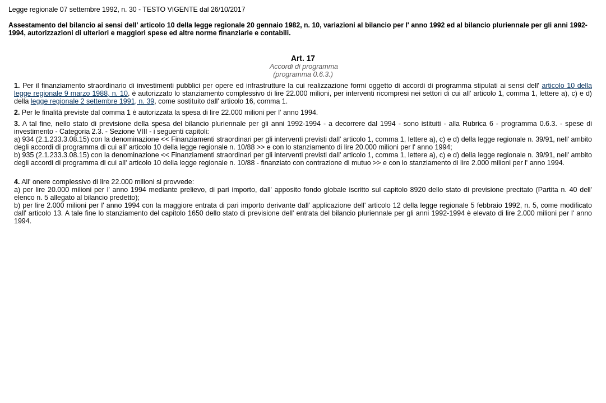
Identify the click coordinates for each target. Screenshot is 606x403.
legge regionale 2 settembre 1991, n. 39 (92, 101)
